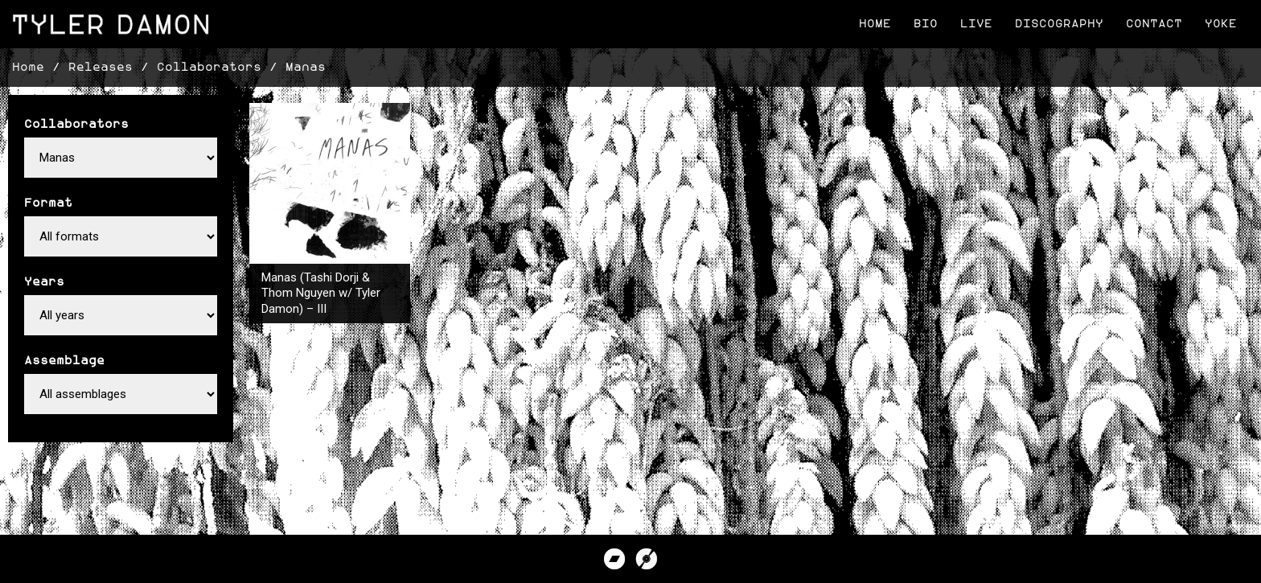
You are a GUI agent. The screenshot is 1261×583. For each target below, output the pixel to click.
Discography (1059, 24)
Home (875, 24)
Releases (100, 67)
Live (976, 24)
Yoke (1221, 24)
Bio (926, 24)
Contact (1154, 24)
